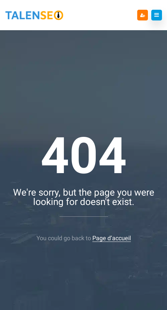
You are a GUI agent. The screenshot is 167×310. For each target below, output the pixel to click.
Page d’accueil (111, 238)
